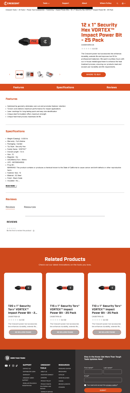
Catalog (60, 374)
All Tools (22, 10)
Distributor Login (28, 371)
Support (65, 3)
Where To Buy (106, 3)
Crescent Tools (11, 10)
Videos (60, 381)
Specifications (65, 87)
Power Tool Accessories (35, 10)
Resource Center (63, 368)
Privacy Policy (45, 378)
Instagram (13, 365)
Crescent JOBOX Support (30, 378)
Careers (43, 374)
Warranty (25, 374)
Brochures (61, 371)
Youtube (5, 365)
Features (19, 87)
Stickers (61, 387)
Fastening (50, 10)
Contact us (26, 368)
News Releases (63, 378)
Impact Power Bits (62, 10)
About (84, 3)
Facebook (9, 365)
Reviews (111, 87)
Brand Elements (63, 384)
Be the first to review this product (20, 231)
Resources (30, 207)
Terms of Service (45, 386)
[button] (9, 74)
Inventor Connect (46, 371)
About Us (43, 368)
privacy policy (111, 385)
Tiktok (16, 365)
